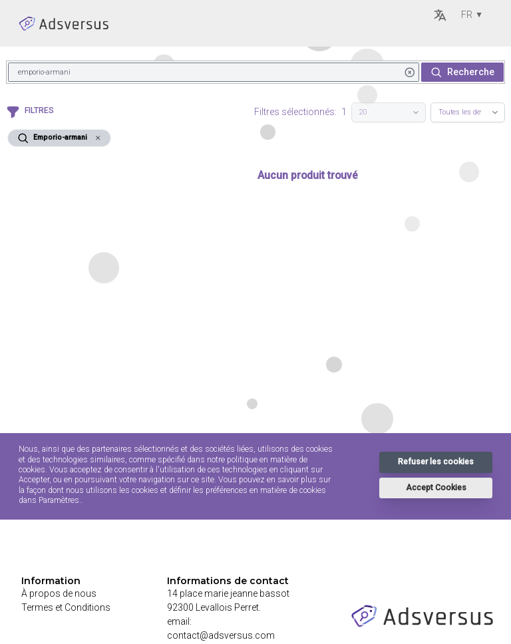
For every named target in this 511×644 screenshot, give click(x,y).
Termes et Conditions (65, 607)
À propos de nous (58, 593)
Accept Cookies (436, 487)
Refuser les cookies (436, 461)
